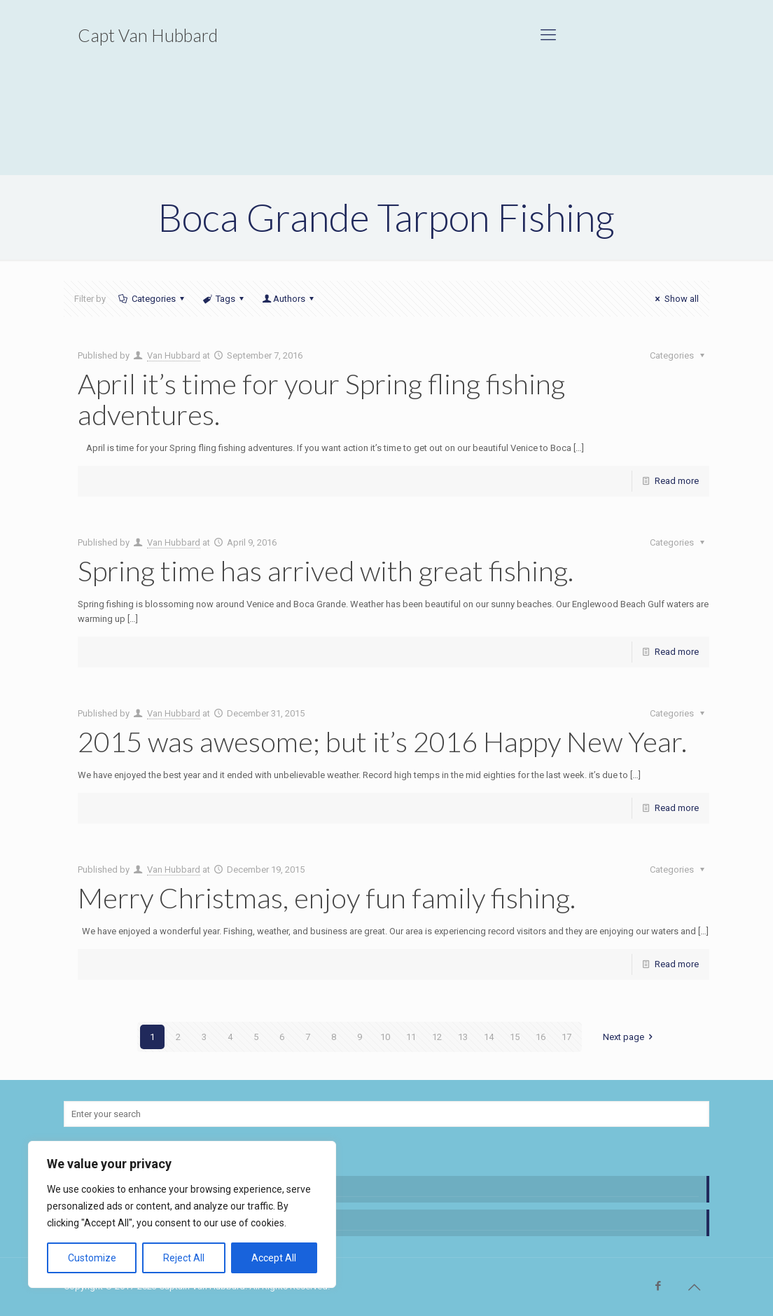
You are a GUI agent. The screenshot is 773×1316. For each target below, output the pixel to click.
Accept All (273, 1257)
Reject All (183, 1257)
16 (540, 1037)
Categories (152, 298)
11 (411, 1037)
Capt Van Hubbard (148, 35)
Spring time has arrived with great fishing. (325, 571)
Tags (224, 298)
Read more (677, 481)
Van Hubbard (173, 355)
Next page (630, 1037)
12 (437, 1037)
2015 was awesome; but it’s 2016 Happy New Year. (382, 742)
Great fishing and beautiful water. (140, 1187)
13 (463, 1037)
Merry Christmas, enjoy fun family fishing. (327, 898)
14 (489, 1037)
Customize (92, 1257)
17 (566, 1037)
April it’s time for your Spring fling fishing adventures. (321, 399)
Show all (674, 298)
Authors (289, 298)
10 (385, 1037)
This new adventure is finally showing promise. (167, 1220)
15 (515, 1037)
